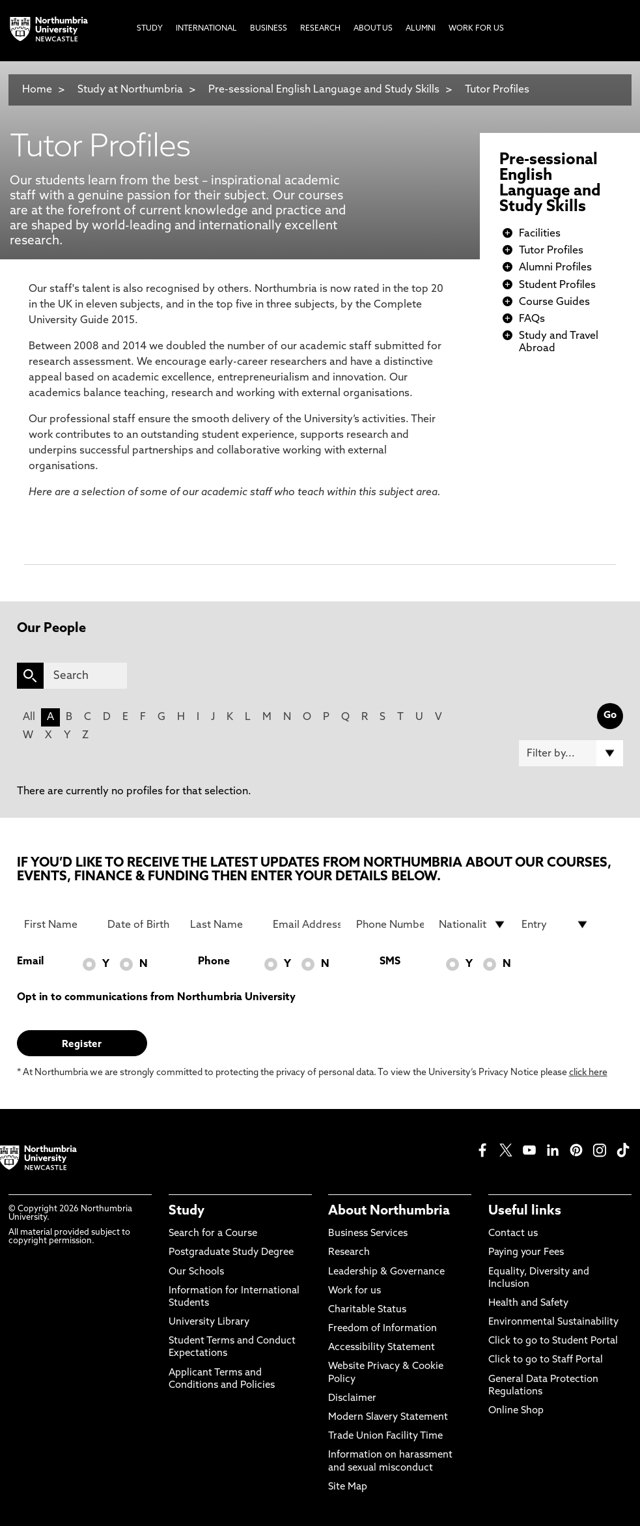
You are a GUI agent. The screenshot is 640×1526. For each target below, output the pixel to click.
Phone (214, 962)
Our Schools (196, 1272)
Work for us (354, 1291)
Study (186, 1211)
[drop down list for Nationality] (472, 925)
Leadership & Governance (386, 1272)
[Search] (85, 676)
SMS (390, 962)
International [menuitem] (206, 29)
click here (588, 1073)
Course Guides (554, 302)
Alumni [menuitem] (421, 29)
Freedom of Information (382, 1329)
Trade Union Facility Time (385, 1436)
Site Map (347, 1487)
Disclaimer (352, 1399)
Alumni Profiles (555, 268)
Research (349, 1253)
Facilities (540, 234)
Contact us (513, 1234)
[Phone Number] (390, 925)
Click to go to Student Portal (553, 1341)
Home (37, 90)
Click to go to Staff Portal (545, 1360)
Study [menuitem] (150, 29)
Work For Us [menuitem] (476, 29)
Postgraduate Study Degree (231, 1253)
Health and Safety (528, 1303)
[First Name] (58, 925)
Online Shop (516, 1411)
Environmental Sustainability (553, 1322)
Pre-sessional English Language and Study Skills (323, 90)
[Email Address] (306, 925)
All (29, 717)
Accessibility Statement (381, 1348)
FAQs (532, 319)
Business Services (368, 1234)
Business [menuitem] (268, 29)
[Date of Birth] (141, 925)
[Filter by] (571, 753)
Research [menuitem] (320, 29)
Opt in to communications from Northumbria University (156, 997)
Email (30, 962)
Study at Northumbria (130, 90)
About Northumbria (389, 1211)
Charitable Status (367, 1310)
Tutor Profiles (497, 90)
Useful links (524, 1211)
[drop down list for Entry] (555, 925)
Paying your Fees (526, 1253)
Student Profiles (557, 285)
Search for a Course (213, 1234)
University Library (209, 1322)
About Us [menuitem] (373, 29)
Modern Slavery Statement (388, 1417)
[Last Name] (224, 925)
